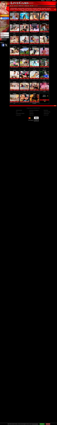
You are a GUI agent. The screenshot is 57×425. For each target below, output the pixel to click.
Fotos (14, 31)
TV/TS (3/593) (25, 9)
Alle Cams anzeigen (14, 8)
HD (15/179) (27, 10)
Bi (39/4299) (20, 9)
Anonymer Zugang (3, 24)
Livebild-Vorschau (3, 22)
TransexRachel (34, 23)
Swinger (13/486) (41, 9)
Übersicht (1, 21)
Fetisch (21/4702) (30, 9)
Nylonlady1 (24, 23)
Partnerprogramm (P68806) (20, 113)
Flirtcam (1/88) (38, 10)
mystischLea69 (24, 35)
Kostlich (34, 93)
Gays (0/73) (16, 9)
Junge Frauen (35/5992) (21, 8)
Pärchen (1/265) (47, 9)
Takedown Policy (46, 113)
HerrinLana (24, 93)
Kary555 (14, 35)
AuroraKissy (44, 23)
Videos (1, 31)
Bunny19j (34, 70)
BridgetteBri (14, 58)
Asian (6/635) (39, 8)
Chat (11, 31)
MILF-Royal (24, 58)
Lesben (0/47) (49, 8)
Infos (17, 31)
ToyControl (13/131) (32, 10)
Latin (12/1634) (34, 8)
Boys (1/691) (12, 9)
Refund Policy (46, 110)
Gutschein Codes (3, 28)
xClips (33, 31)
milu (24, 70)
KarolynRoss (44, 58)
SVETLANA (44, 70)
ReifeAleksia (44, 35)
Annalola (14, 70)
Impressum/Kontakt (19, 110)
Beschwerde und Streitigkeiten (34, 110)
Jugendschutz (31, 113)
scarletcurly (34, 35)
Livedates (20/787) (36, 9)
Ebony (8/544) (44, 8)
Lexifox (14, 23)
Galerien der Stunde (3, 29)
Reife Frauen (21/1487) (28, 8)
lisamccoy (14, 93)
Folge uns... (2, 42)
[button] (4, 18)
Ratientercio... (34, 58)
